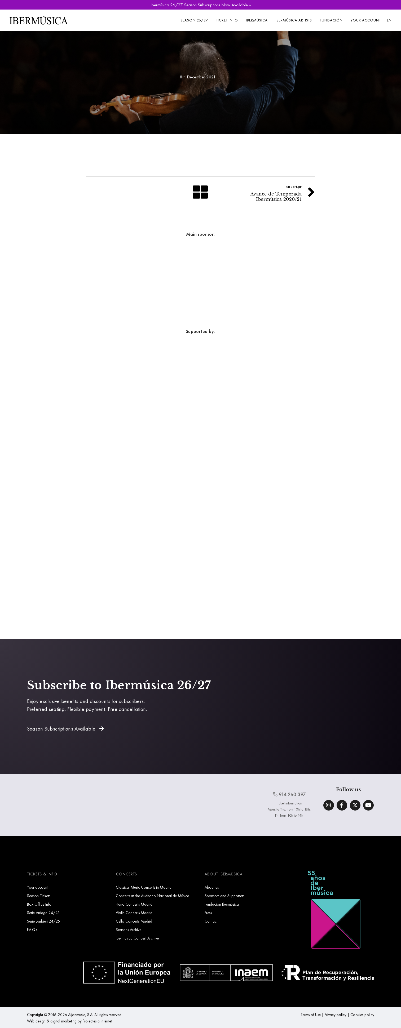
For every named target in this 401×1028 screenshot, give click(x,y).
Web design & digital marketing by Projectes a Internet (69, 1020)
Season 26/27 (194, 20)
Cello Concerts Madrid (134, 921)
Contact (211, 921)
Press (208, 912)
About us (212, 887)
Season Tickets (38, 895)
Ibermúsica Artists (294, 20)
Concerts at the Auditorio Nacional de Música (152, 895)
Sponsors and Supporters (224, 895)
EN (389, 20)
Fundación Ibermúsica (222, 904)
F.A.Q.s (32, 929)
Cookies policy (362, 1014)
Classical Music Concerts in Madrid (143, 887)
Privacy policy (335, 1014)
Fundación (331, 20)
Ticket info (227, 20)
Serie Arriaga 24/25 (43, 912)
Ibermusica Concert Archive (137, 938)
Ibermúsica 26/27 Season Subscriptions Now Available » (201, 5)
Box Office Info (39, 904)
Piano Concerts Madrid (134, 904)
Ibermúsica (257, 20)
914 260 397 (289, 794)
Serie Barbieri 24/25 (43, 921)
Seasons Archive (128, 929)
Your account (366, 20)
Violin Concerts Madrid (134, 912)
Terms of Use (311, 1014)
